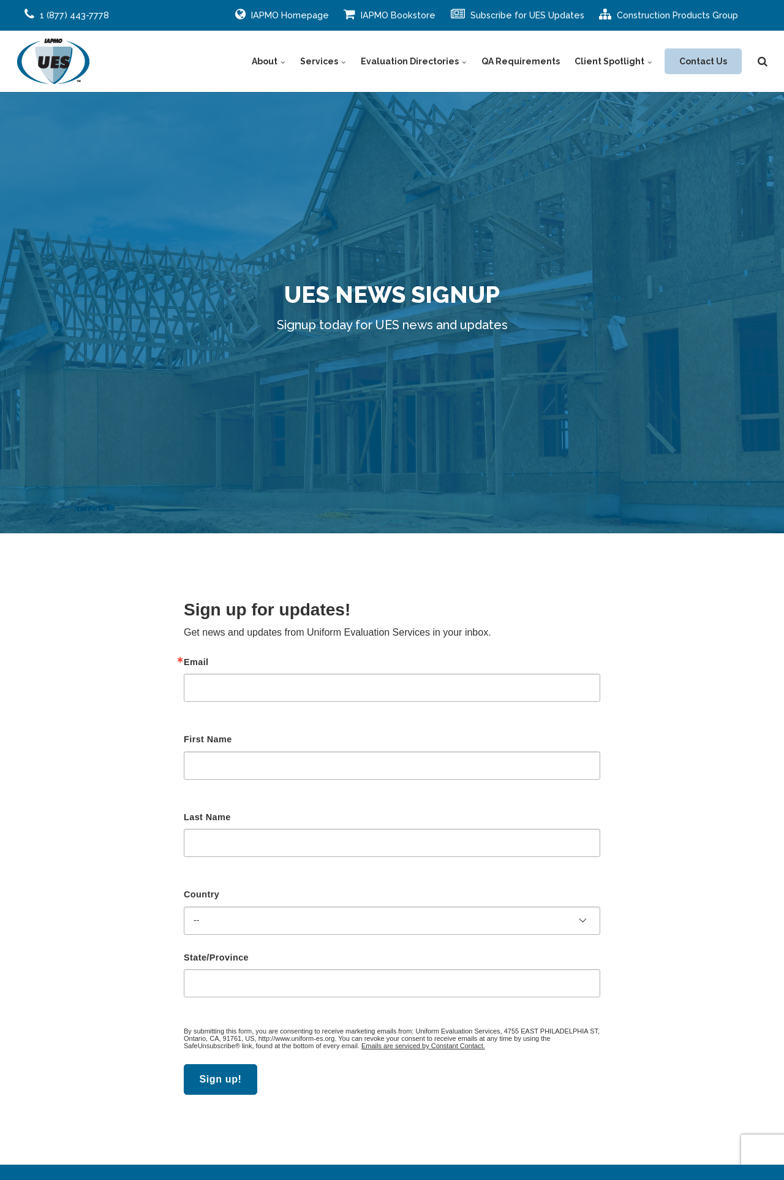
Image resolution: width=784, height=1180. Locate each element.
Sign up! (220, 1079)
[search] (762, 61)
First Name (208, 739)
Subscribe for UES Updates (517, 14)
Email (196, 662)
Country (201, 894)
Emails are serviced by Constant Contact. (423, 1045)
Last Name (207, 817)
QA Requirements (520, 61)
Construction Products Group (668, 14)
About (268, 61)
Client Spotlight (613, 61)
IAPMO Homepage (282, 14)
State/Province (216, 957)
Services (323, 61)
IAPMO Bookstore (389, 14)
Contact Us (703, 61)
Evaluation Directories (414, 61)
